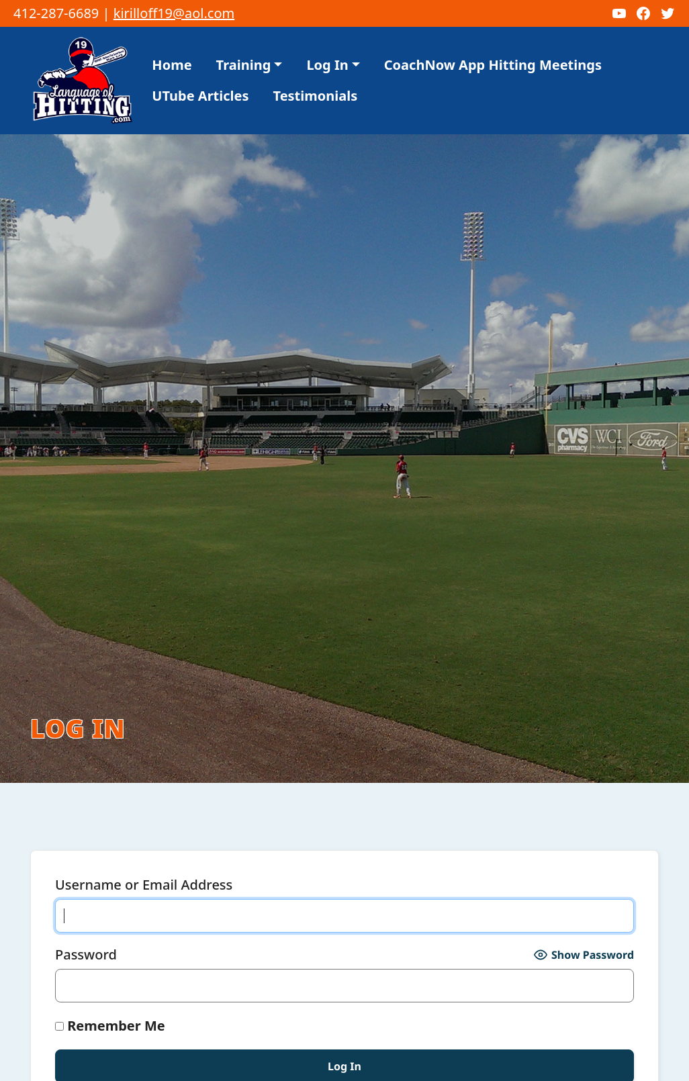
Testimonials (315, 51)
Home (171, 20)
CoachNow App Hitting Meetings (493, 20)
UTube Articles (200, 51)
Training (243, 20)
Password (86, 910)
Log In (327, 20)
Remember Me (110, 981)
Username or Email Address (143, 840)
